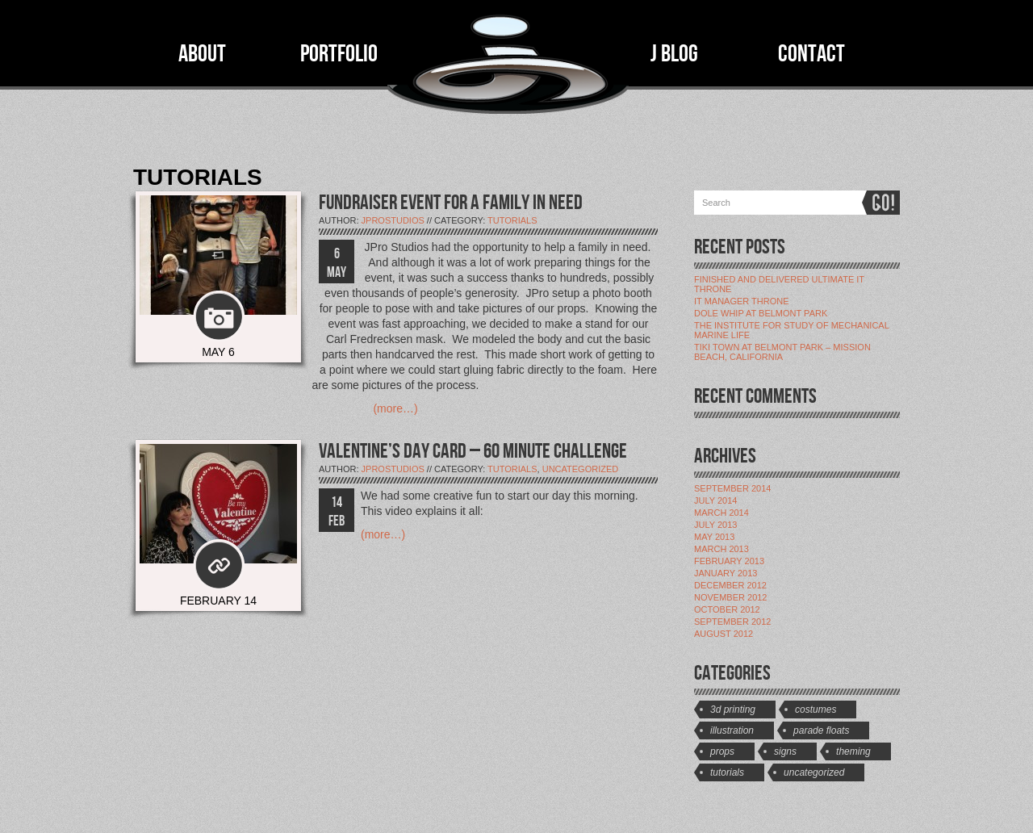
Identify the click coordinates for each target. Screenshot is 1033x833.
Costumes (815, 709)
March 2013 (721, 549)
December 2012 (730, 585)
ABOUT (202, 54)
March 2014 (721, 512)
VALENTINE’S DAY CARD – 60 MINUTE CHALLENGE (473, 451)
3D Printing (732, 709)
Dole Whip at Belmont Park (760, 313)
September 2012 (732, 621)
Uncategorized (580, 469)
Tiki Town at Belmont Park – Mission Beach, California (782, 352)
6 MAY (336, 263)
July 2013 (715, 525)
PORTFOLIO (339, 54)
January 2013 (725, 573)
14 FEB (336, 512)
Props (722, 751)
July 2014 (715, 500)
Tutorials (512, 220)
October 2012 (727, 609)
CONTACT (811, 54)
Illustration (732, 730)
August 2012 (723, 633)
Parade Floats (821, 730)
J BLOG (674, 54)
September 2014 (732, 488)
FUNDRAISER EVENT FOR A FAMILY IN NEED (451, 203)
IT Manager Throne (741, 301)
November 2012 (730, 597)
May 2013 (714, 537)
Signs (785, 751)
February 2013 (729, 561)
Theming (853, 751)
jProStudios (393, 220)
